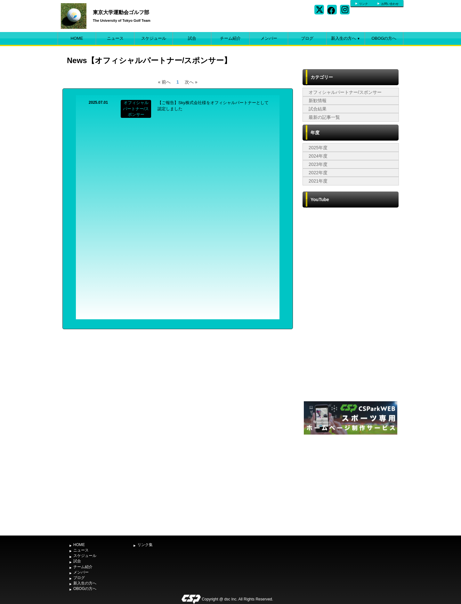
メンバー (269, 38)
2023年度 (318, 164)
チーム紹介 (230, 38)
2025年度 (318, 147)
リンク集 (145, 545)
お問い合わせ (390, 3)
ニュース (115, 38)
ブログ (307, 38)
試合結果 (318, 108)
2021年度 (318, 181)
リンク (363, 3)
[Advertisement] (351, 484)
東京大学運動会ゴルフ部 (121, 12)
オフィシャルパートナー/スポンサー (345, 92)
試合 (192, 38)
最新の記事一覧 (324, 117)
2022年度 (318, 172)
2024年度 (318, 156)
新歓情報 (318, 100)
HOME (77, 38)
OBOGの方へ (383, 38)
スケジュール (153, 38)
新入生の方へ (345, 38)
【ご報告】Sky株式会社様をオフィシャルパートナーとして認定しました (213, 105)
